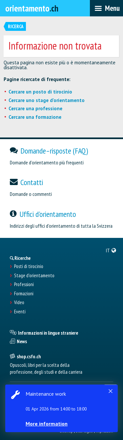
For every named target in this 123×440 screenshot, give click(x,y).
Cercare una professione (35, 108)
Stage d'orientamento (34, 276)
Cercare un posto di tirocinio (40, 92)
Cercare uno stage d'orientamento (47, 100)
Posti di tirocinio (28, 266)
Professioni (24, 284)
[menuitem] (111, 250)
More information (47, 423)
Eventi (20, 312)
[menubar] (106, 8)
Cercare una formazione (35, 117)
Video (19, 302)
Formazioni (23, 294)
